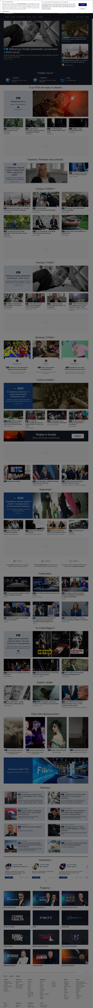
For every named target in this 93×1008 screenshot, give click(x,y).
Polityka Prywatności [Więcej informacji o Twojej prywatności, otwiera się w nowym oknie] (5, 11)
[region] (46, 6)
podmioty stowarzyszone (22, 3)
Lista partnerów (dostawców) (46, 8)
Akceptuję (83, 4)
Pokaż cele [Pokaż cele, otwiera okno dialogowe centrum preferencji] (82, 8)
